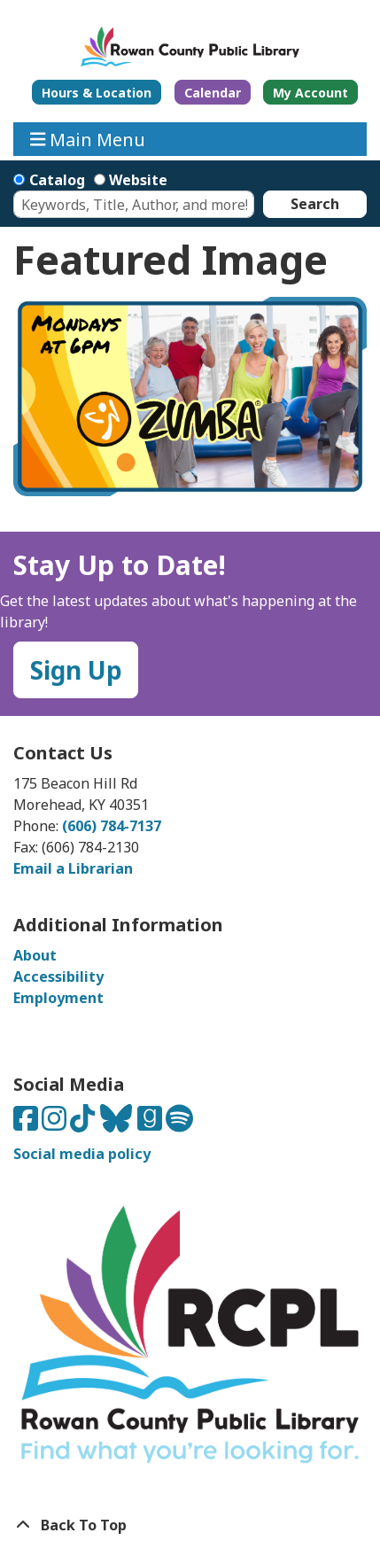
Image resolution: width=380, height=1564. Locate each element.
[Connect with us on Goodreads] (151, 1123)
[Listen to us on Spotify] (179, 1123)
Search (315, 204)
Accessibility (58, 976)
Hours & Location (96, 92)
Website (138, 180)
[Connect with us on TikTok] (84, 1123)
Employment (58, 998)
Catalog (57, 180)
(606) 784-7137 (111, 826)
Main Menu (88, 139)
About (35, 955)
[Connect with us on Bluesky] (117, 1123)
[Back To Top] (190, 1525)
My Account (310, 92)
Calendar (212, 92)
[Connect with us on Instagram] (56, 1123)
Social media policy (82, 1153)
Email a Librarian (73, 868)
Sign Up (76, 670)
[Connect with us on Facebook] (27, 1123)
